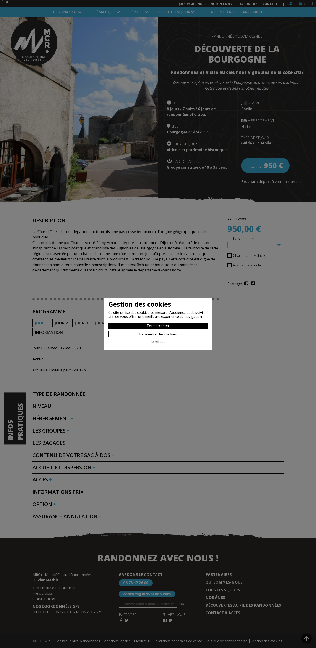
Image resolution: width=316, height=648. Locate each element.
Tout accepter (158, 325)
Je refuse (158, 342)
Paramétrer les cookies (158, 334)
